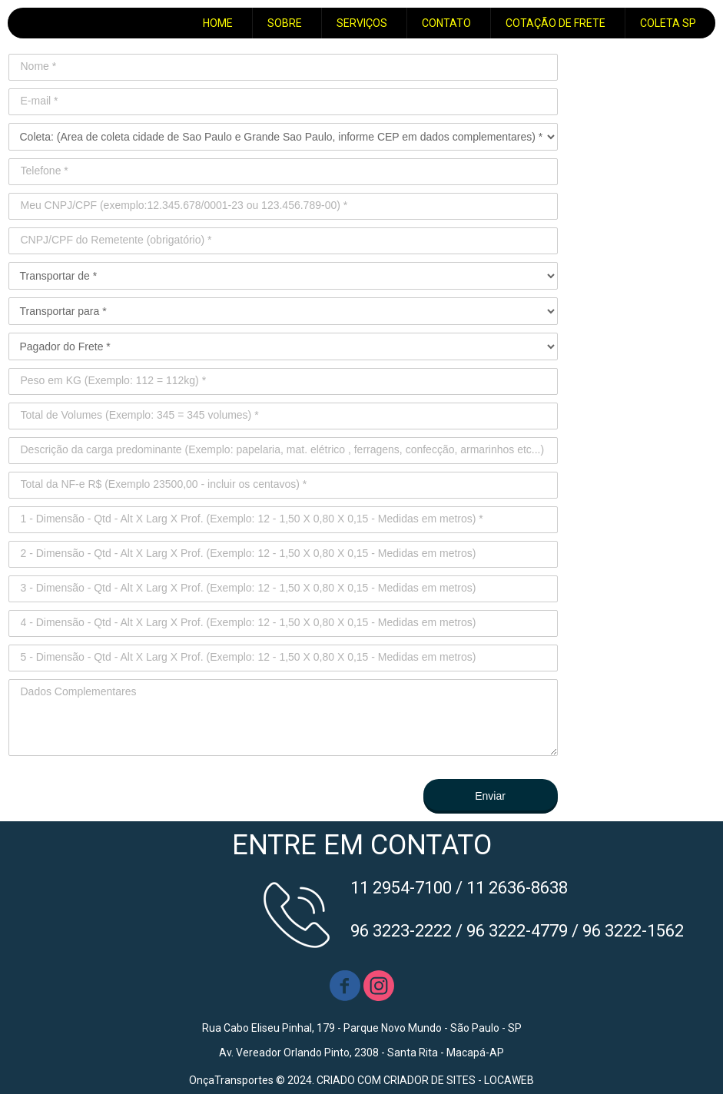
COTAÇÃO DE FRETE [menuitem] (555, 23)
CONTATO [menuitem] (446, 23)
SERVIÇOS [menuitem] (362, 23)
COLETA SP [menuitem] (668, 23)
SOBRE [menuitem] (284, 23)
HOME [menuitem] (218, 23)
